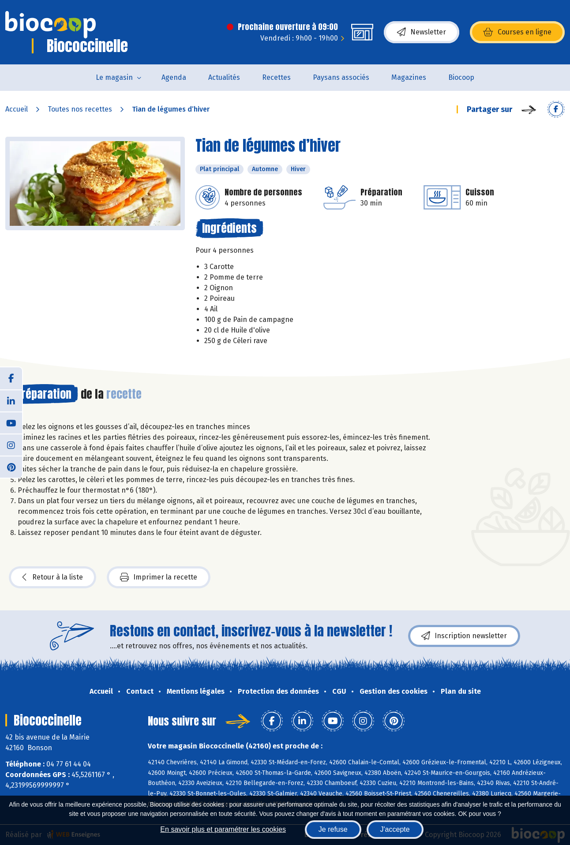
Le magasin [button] (114, 77)
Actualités (224, 77)
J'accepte (395, 829)
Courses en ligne (517, 32)
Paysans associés (341, 77)
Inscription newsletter (464, 636)
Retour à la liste (52, 577)
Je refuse (333, 829)
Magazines (408, 77)
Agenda (173, 77)
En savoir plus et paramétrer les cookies (223, 829)
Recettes (276, 77)
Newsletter (421, 32)
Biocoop (461, 77)
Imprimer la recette (158, 577)
